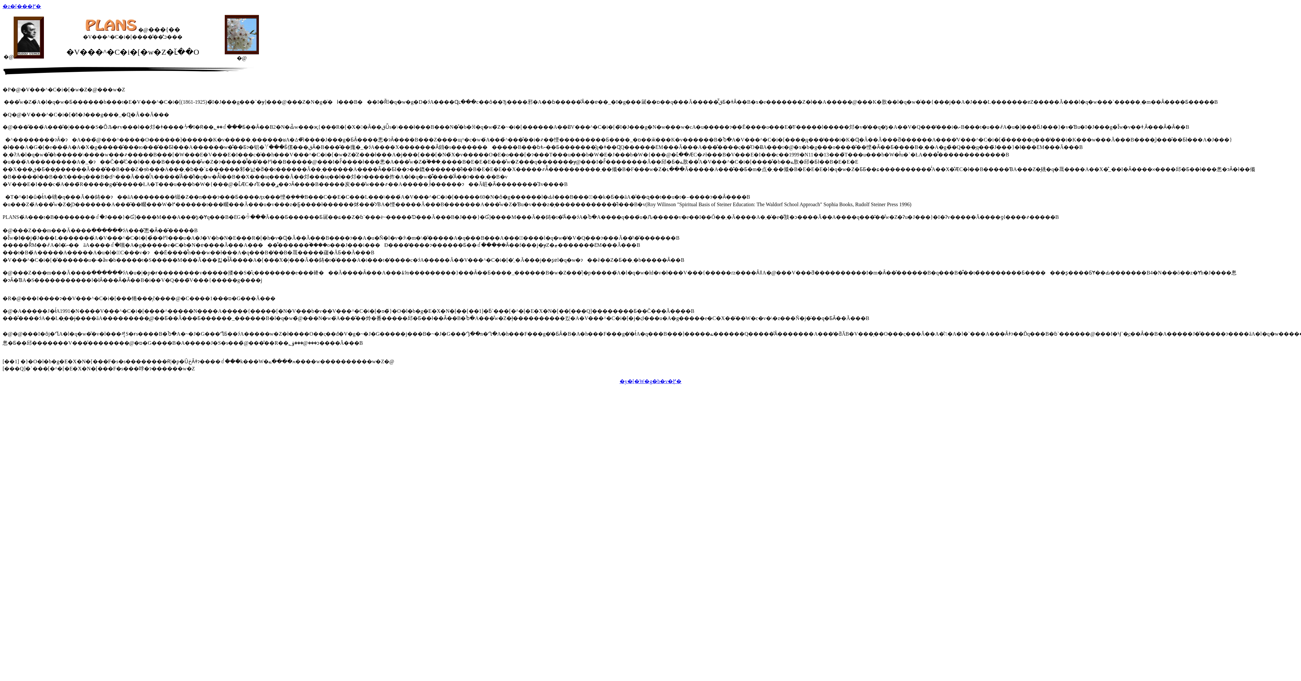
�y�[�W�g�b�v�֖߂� (650, 381)
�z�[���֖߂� (22, 6)
